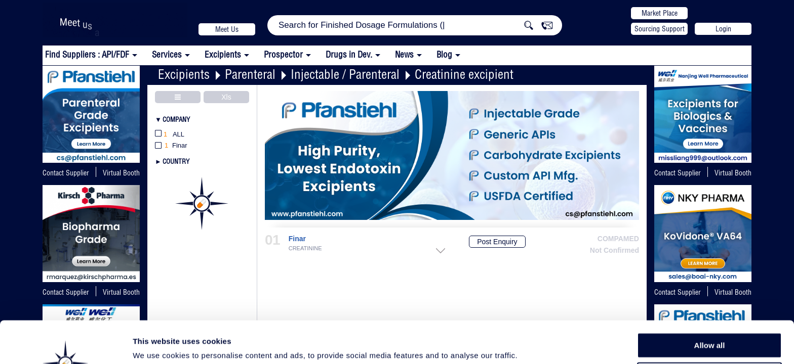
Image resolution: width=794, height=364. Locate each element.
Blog (444, 54)
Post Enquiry (497, 242)
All (169, 135)
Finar (297, 239)
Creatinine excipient (464, 74)
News (404, 54)
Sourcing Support (659, 28)
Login (723, 28)
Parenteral (250, 74)
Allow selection (709, 326)
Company (176, 119)
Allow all (709, 303)
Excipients (184, 74)
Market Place (660, 13)
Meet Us (227, 29)
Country (176, 161)
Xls (226, 97)
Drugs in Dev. (349, 54)
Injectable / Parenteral (345, 74)
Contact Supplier (66, 172)
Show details (531, 344)
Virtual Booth (732, 172)
